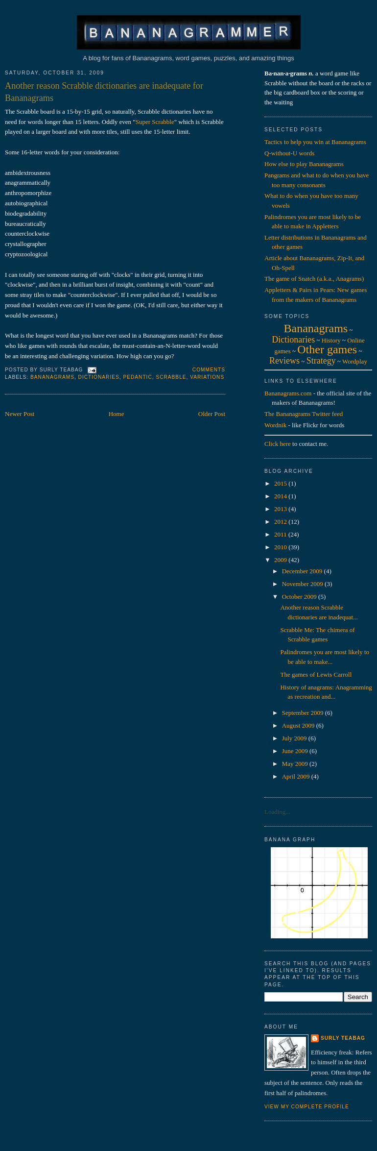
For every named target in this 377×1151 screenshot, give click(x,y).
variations (207, 377)
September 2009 (303, 712)
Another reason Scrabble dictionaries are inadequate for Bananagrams (104, 92)
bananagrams (52, 377)
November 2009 (303, 584)
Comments (208, 369)
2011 (281, 534)
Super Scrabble (155, 121)
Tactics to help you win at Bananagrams (315, 142)
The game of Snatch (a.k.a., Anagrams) (314, 278)
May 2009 (295, 763)
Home (116, 413)
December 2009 (303, 571)
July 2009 (295, 738)
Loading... (277, 811)
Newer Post (19, 413)
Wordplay (354, 361)
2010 (281, 547)
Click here (277, 443)
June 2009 (295, 751)
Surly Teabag (343, 1038)
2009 (281, 559)
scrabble (171, 377)
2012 (281, 521)
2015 (281, 483)
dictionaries (98, 377)
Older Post (211, 413)
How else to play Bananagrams (304, 164)
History (331, 340)
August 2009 (299, 725)
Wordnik (275, 425)
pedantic (137, 377)
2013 (281, 509)
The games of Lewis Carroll (316, 674)
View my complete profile (306, 1106)
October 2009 (300, 596)
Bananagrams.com (287, 393)
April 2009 (296, 776)
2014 (281, 496)
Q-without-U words (289, 153)
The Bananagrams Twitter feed (303, 413)
